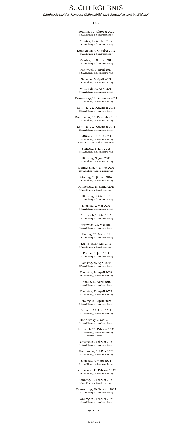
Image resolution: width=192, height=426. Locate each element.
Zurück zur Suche (96, 422)
